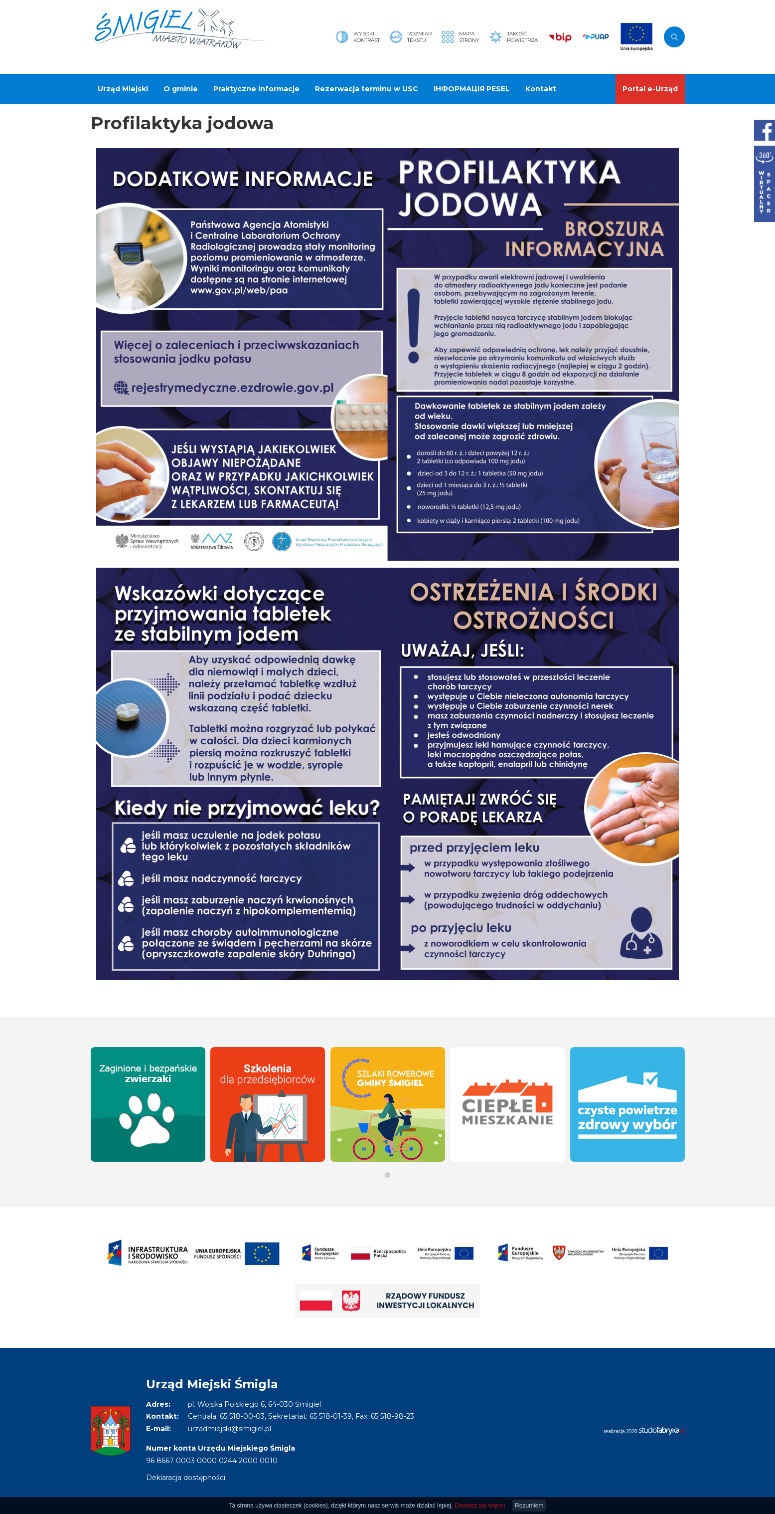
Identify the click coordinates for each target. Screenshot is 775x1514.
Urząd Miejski (123, 88)
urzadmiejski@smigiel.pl (229, 1428)
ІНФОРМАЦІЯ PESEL (472, 88)
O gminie (180, 88)
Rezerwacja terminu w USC (366, 88)
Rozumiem (529, 1505)
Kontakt (540, 88)
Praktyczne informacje (256, 88)
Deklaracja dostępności (185, 1477)
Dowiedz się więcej (480, 1505)
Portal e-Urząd (650, 88)
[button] (387, 1175)
